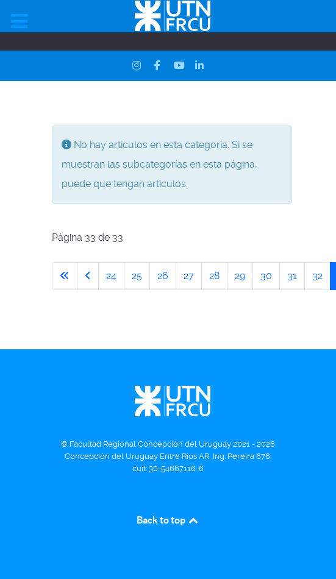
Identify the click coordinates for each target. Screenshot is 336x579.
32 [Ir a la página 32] (317, 276)
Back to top (168, 519)
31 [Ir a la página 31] (292, 276)
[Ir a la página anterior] (88, 276)
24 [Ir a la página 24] (111, 276)
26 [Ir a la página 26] (162, 276)
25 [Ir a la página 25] (137, 276)
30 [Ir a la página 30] (266, 276)
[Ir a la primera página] (64, 276)
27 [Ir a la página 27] (189, 276)
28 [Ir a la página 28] (214, 276)
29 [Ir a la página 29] (240, 276)
